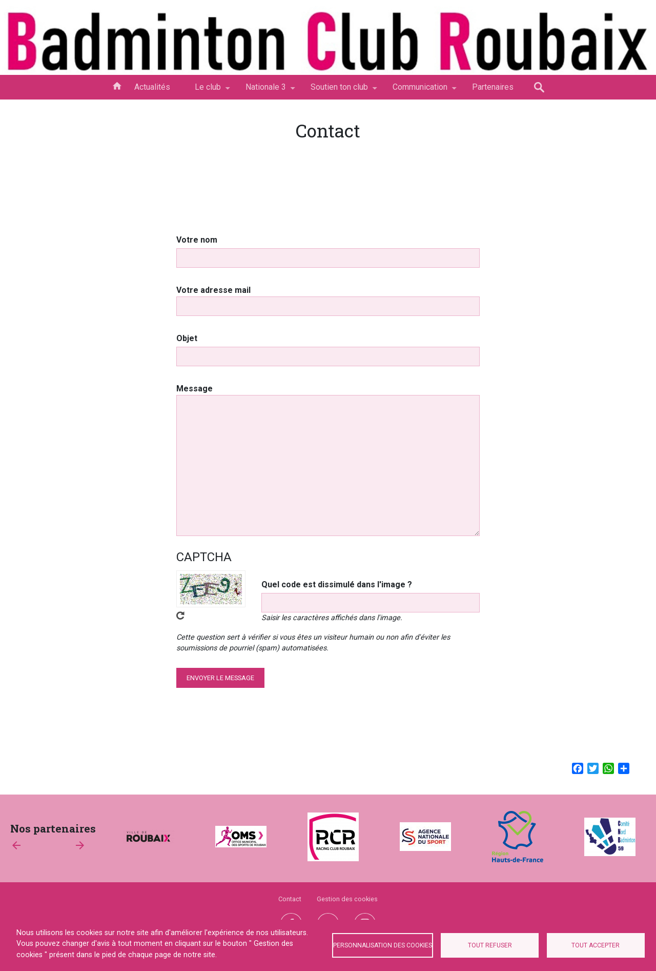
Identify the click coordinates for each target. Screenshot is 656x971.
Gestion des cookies (347, 899)
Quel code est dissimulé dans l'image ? (336, 584)
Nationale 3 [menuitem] (265, 91)
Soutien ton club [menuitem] (339, 91)
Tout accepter (595, 945)
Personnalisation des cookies (382, 945)
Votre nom (196, 240)
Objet (186, 338)
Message (194, 388)
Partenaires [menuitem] (493, 87)
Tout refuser (490, 945)
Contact (289, 899)
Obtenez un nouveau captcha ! (180, 615)
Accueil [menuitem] (117, 85)
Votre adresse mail (213, 290)
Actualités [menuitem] (152, 87)
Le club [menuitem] (207, 91)
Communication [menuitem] (420, 91)
